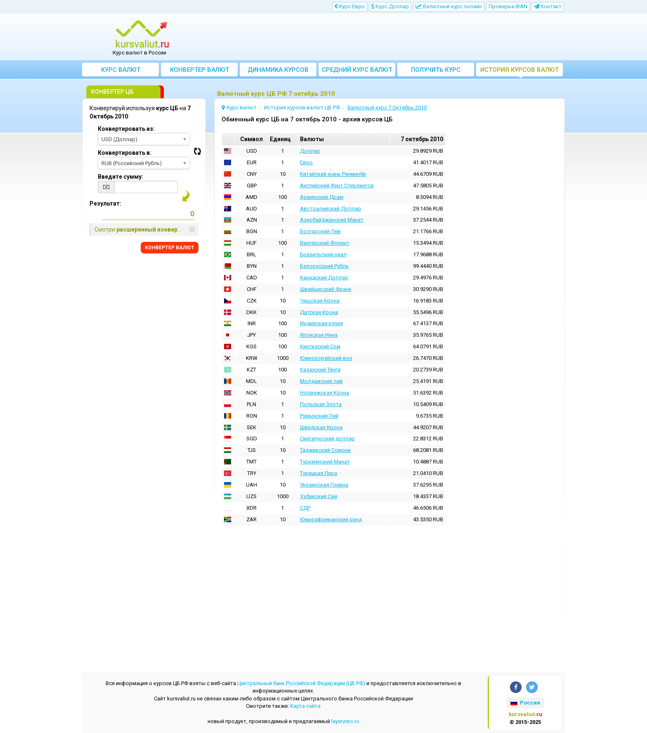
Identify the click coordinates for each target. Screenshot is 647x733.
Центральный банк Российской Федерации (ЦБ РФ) (301, 683)
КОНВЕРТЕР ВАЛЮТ (169, 248)
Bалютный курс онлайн (449, 6)
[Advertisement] (384, 37)
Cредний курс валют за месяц (357, 71)
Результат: (105, 203)
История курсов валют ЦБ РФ (519, 71)
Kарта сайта (305, 706)
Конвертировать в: (124, 152)
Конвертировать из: (126, 128)
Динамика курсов (278, 69)
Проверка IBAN (508, 6)
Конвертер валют (199, 69)
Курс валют (120, 69)
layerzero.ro (345, 721)
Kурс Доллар (390, 6)
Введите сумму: (120, 176)
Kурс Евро (350, 6)
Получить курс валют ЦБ (435, 71)
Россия (525, 703)
